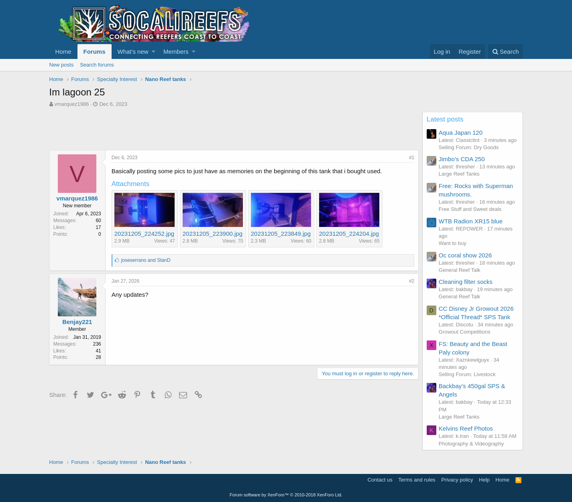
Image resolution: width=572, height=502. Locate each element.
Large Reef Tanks (459, 174)
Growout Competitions (465, 332)
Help (484, 480)
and (146, 260)
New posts (61, 65)
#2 (411, 281)
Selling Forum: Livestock (467, 374)
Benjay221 (77, 321)
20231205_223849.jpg (281, 233)
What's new (133, 51)
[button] (153, 51)
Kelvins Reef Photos (466, 428)
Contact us (379, 480)
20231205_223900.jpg (213, 233)
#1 (411, 157)
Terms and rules (416, 480)
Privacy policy (457, 480)
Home (63, 51)
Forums (94, 51)
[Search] (505, 51)
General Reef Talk (460, 270)
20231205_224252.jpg (145, 233)
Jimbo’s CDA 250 (462, 159)
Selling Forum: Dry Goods (469, 147)
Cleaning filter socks (466, 281)
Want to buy (453, 243)
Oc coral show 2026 (466, 255)
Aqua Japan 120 (461, 132)
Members (176, 51)
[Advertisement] (195, 130)
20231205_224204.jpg (349, 233)
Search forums (97, 65)
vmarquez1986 (71, 104)
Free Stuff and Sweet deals (470, 209)
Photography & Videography (471, 444)
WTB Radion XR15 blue (471, 221)
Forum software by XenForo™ (286, 494)
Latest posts (445, 119)
